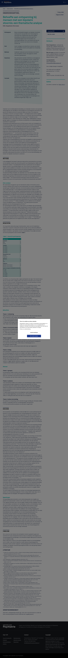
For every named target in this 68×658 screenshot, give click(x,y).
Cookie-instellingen (26, 334)
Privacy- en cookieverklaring (25, 330)
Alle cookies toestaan (42, 334)
